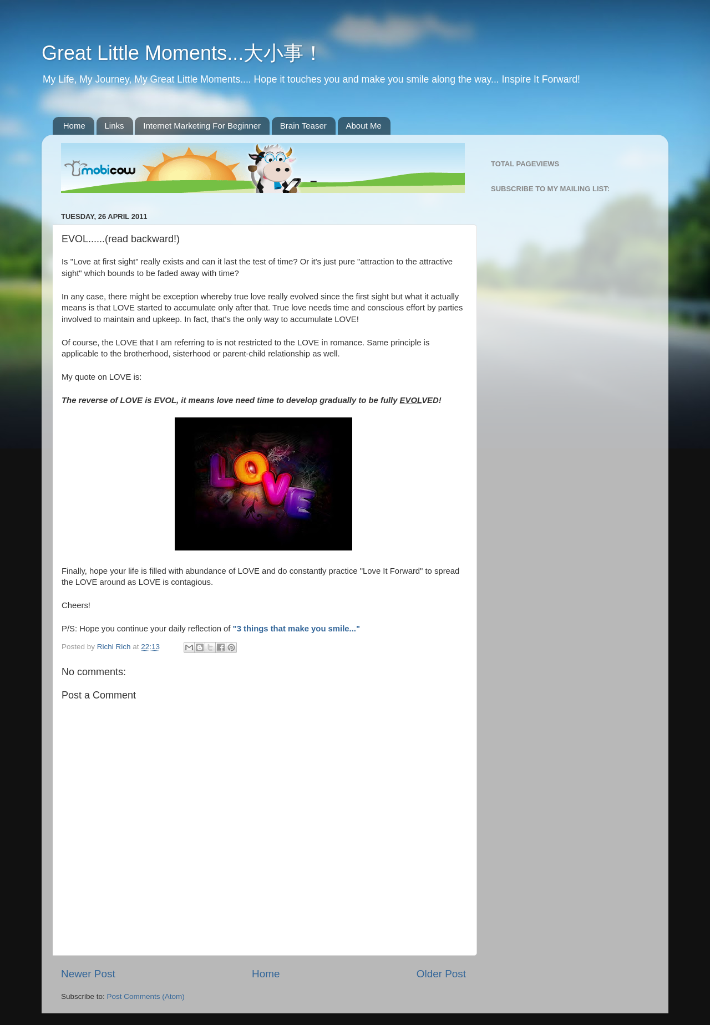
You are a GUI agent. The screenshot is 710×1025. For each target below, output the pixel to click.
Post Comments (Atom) (146, 996)
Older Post (441, 974)
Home (74, 125)
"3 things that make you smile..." (296, 628)
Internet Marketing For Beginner (202, 125)
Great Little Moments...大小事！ (182, 53)
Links (114, 125)
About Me (364, 125)
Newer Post (88, 974)
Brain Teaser (303, 125)
